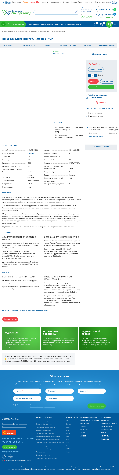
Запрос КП (101, 102)
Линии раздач (40, 452)
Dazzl (67, 430)
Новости (44, 2)
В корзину (93, 81)
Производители (33, 24)
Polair (67, 421)
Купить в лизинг (101, 87)
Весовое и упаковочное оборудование (48, 440)
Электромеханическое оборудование (48, 437)
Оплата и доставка (102, 2)
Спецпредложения (107, 46)
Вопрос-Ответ (77, 2)
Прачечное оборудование (44, 446)
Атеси (68, 446)
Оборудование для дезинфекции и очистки (50, 443)
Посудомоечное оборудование (46, 449)
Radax (67, 427)
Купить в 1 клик (107, 81)
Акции (32, 2)
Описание (47, 46)
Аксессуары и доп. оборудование (46, 458)
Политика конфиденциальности (14, 424)
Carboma (31, 153)
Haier (67, 443)
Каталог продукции (12, 24)
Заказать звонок (105, 17)
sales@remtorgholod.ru (92, 381)
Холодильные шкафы (58, 32)
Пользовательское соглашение (14, 427)
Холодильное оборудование (40, 32)
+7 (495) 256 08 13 (104, 9)
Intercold (68, 433)
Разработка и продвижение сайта (17, 460)
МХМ (67, 437)
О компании (16, 2)
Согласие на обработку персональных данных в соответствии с (36, 406)
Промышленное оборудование (45, 427)
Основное (7, 46)
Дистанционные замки (43, 455)
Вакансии (105, 421)
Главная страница (7, 32)
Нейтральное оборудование (45, 433)
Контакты (88, 2)
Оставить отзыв (10, 319)
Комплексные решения (88, 417)
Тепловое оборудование (43, 424)
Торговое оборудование (43, 430)
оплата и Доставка (68, 46)
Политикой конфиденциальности (42, 407)
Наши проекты (55, 2)
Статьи (83, 433)
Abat (67, 440)
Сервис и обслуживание (73, 24)
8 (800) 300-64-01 (104, 14)
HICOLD (68, 449)
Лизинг (25, 2)
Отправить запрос (97, 406)
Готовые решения (47, 24)
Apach (68, 452)
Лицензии (105, 439)
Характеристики (27, 46)
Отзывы (66, 2)
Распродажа (58, 24)
